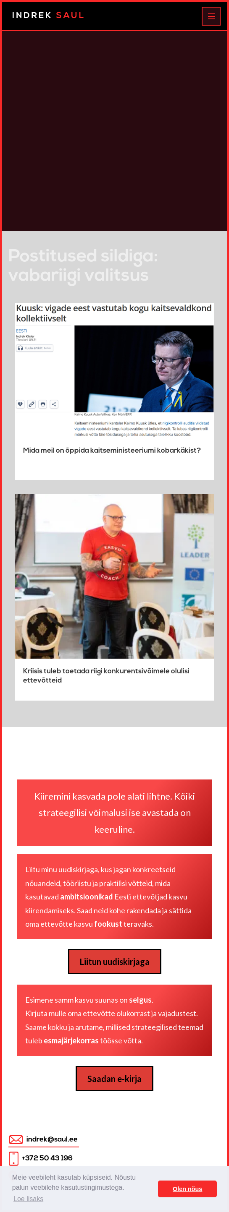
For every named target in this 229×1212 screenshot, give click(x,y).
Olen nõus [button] (187, 1189)
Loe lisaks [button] (28, 1198)
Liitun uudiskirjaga (115, 962)
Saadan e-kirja (114, 1079)
